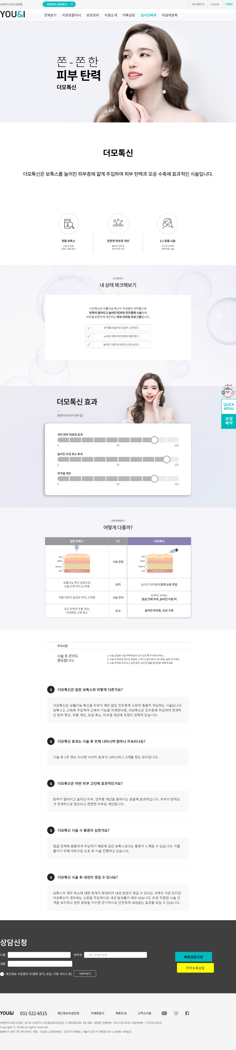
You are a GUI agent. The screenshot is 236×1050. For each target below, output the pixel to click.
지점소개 (111, 15)
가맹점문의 (97, 1013)
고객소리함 (144, 1013)
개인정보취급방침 (68, 1013)
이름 (3, 954)
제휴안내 (120, 1013)
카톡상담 (129, 15)
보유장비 (92, 15)
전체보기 (50, 15)
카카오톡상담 (195, 967)
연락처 (78, 954)
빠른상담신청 (193, 956)
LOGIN (215, 4)
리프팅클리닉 (71, 15)
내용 (3, 963)
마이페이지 (198, 4)
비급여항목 (170, 15)
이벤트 (229, 4)
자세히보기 (85, 973)
